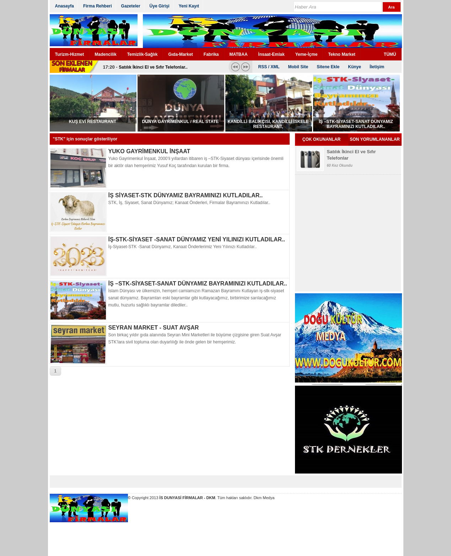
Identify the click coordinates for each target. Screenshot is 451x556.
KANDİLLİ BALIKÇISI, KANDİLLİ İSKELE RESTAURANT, (268, 124)
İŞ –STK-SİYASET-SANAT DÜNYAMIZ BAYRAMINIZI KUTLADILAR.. (356, 124)
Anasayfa (64, 6)
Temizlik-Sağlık (142, 54)
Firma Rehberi (97, 6)
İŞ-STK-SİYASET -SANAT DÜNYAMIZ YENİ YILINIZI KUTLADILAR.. (196, 239)
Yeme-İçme (306, 54)
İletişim (377, 66)
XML (274, 66)
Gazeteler (130, 6)
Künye (354, 66)
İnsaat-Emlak (271, 54)
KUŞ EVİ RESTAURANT (92, 121)
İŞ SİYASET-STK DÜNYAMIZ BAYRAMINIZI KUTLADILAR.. (185, 195)
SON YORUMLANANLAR (374, 139)
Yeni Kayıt (189, 6)
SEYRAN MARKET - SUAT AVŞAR (153, 328)
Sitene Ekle (328, 66)
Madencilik (105, 54)
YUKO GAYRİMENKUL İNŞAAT (149, 151)
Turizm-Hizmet (69, 54)
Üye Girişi (160, 6)
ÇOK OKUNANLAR (321, 139)
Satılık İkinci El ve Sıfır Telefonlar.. (153, 67)
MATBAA (239, 54)
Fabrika (211, 54)
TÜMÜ (390, 54)
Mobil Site (298, 66)
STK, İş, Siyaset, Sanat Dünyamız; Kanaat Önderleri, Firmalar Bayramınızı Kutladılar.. (189, 202)
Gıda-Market (180, 54)
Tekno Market (341, 54)
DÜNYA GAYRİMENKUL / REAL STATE (180, 121)
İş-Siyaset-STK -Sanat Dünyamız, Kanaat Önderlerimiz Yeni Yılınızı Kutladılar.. (182, 246)
